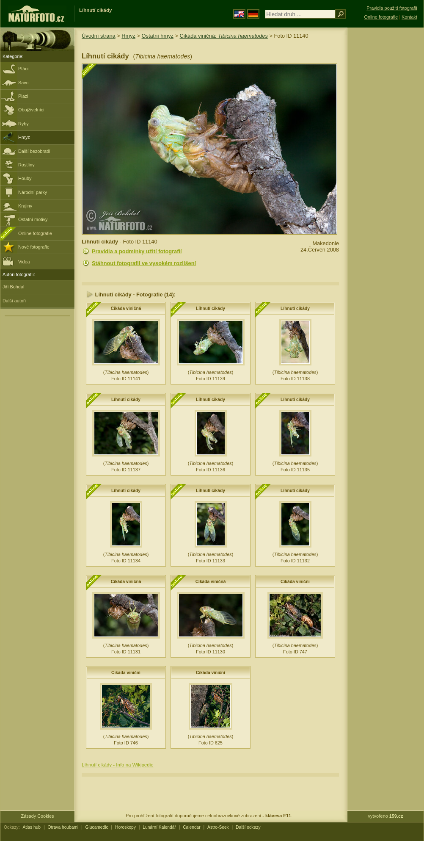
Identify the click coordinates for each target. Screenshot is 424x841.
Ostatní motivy (33, 219)
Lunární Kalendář (159, 827)
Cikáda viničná (126, 308)
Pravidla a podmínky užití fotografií (137, 251)
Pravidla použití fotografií (391, 8)
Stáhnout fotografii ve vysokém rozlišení (144, 263)
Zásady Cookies (37, 816)
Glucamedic (96, 827)
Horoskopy (125, 827)
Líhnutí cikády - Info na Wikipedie (118, 764)
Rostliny (26, 164)
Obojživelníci (31, 109)
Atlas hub (31, 827)
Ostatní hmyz (157, 36)
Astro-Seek (218, 827)
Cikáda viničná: (224, 36)
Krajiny (25, 205)
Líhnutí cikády (210, 308)
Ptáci (23, 68)
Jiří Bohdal (13, 286)
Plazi (23, 96)
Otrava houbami (62, 827)
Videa (16, 261)
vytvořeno (385, 816)
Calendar (192, 827)
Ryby (23, 123)
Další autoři (14, 300)
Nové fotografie (34, 246)
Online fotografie (35, 233)
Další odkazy (248, 827)
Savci (24, 82)
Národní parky (32, 192)
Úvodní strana (99, 36)
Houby (24, 178)
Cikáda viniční (295, 581)
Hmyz (24, 137)
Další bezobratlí (34, 151)
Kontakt (409, 16)
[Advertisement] (385, 163)
